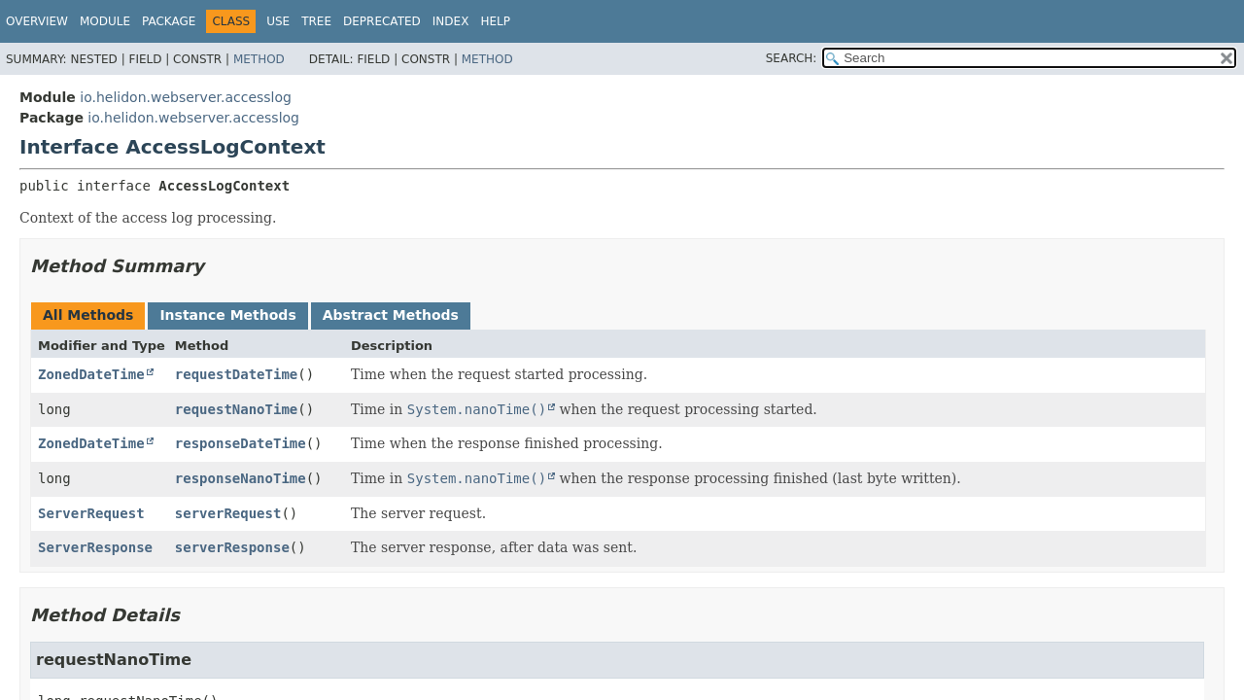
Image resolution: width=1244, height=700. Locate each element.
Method (259, 59)
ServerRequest (91, 513)
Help (495, 21)
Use (278, 21)
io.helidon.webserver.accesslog (186, 97)
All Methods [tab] (88, 315)
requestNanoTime (236, 409)
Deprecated (382, 21)
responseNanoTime (240, 478)
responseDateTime (240, 443)
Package (168, 21)
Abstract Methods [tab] (391, 315)
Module (105, 21)
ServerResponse (95, 547)
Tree (316, 21)
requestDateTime (236, 374)
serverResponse (232, 547)
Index (450, 21)
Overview (37, 21)
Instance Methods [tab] (227, 315)
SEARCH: (791, 58)
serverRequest (228, 513)
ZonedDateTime (91, 374)
